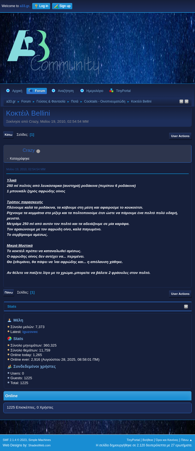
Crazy (29, 150)
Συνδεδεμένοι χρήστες (34, 366)
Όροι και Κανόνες (167, 439)
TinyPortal (133, 439)
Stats (11, 306)
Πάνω (9, 292)
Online (11, 396)
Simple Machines (39, 439)
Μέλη (18, 320)
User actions (180, 136)
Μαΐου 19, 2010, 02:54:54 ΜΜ (25, 169)
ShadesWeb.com (39, 445)
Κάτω (8, 134)
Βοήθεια (147, 439)
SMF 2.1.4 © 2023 (15, 439)
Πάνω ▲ (187, 439)
